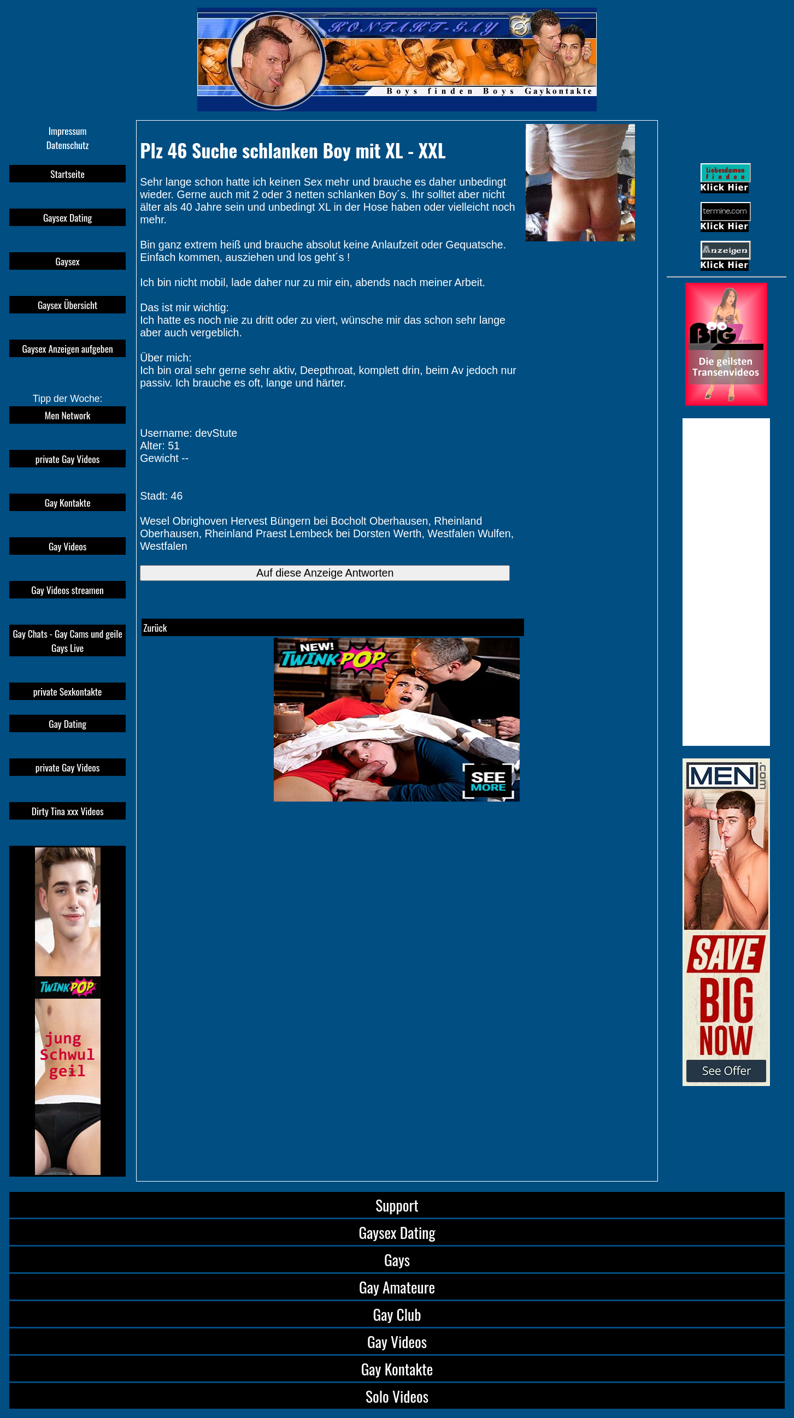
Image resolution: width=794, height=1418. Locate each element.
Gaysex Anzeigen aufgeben (67, 348)
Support (397, 1205)
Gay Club (397, 1314)
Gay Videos (67, 546)
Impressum (68, 130)
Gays (397, 1259)
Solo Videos (397, 1396)
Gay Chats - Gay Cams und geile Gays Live (67, 640)
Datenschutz (67, 145)
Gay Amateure (397, 1286)
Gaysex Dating (67, 217)
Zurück (155, 627)
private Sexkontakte (67, 691)
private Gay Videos (67, 459)
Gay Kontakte (68, 502)
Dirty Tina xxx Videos (68, 811)
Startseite (67, 174)
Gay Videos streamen (67, 590)
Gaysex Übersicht (67, 305)
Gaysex (68, 261)
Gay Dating (67, 723)
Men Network (68, 415)
